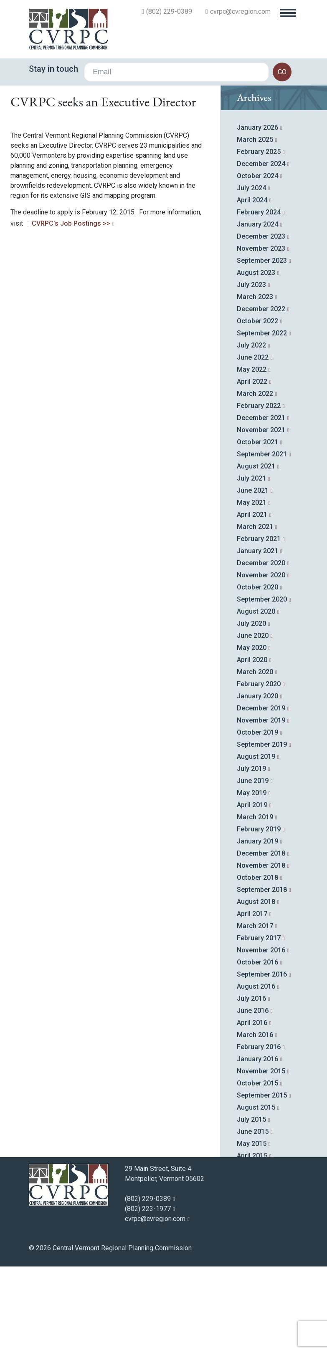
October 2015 (257, 1170)
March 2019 (255, 904)
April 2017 (252, 1001)
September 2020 (262, 686)
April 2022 (252, 469)
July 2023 (251, 372)
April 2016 (252, 1110)
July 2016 (251, 1086)
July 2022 (251, 432)
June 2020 (253, 723)
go (282, 72)
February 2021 (259, 626)
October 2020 (257, 674)
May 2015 (251, 1231)
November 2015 (261, 1158)
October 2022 (257, 408)
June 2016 (253, 1098)
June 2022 (253, 444)
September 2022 (262, 420)
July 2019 (251, 856)
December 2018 (261, 940)
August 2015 (256, 1194)
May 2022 (251, 457)
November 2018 (261, 953)
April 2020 (252, 747)
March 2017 (255, 1013)
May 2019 (251, 880)
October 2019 (257, 819)
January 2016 (257, 1146)
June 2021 (253, 578)
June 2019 (253, 868)
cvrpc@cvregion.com (240, 11)
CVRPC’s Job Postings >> (71, 311)
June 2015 (253, 1219)
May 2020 (251, 735)
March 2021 (255, 614)
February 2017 (259, 1025)
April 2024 (252, 287)
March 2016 (255, 1122)
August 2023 (256, 360)
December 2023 (261, 323)
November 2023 (261, 336)
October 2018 (257, 965)
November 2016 (261, 1037)
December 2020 (261, 650)
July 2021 (251, 565)
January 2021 (257, 638)
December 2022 (261, 396)
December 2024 (261, 251)
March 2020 (255, 759)
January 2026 (257, 215)
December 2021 (261, 505)
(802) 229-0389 (169, 11)
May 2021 (251, 590)
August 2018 (256, 989)
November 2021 (261, 517)
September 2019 (262, 832)
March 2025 (255, 227)
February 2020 (259, 771)
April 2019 (252, 892)
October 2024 (257, 263)
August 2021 (256, 553)
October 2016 (257, 1049)
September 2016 (262, 1061)
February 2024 (259, 299)
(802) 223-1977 (148, 1296)
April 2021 (252, 602)
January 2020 (257, 783)
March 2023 (255, 384)
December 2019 (261, 795)
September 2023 (262, 348)
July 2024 (251, 275)
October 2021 (257, 529)
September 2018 (262, 977)
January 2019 (257, 928)
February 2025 (259, 239)
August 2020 (256, 698)
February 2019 (259, 916)
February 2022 (259, 493)
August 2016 (256, 1074)
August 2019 (256, 844)
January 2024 (257, 311)
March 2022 (255, 481)
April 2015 (252, 1243)
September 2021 (262, 541)
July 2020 (251, 711)
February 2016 (259, 1134)
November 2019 (261, 807)
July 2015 (251, 1207)
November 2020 (261, 662)
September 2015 (262, 1182)
